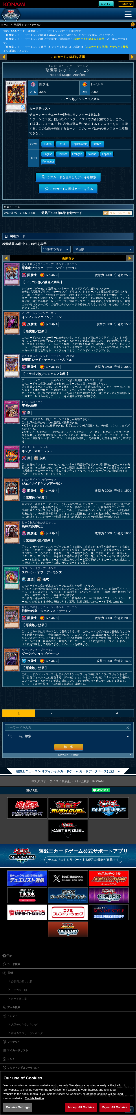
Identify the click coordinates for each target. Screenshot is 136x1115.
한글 (62, 143)
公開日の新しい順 (21, 981)
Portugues (48, 161)
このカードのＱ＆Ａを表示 (88, 38)
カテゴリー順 (19, 990)
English (47, 154)
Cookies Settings (18, 1107)
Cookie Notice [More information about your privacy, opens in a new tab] (34, 1098)
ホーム (4, 24)
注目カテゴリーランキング (27, 1033)
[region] (68, 1093)
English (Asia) (80, 143)
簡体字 (97, 143)
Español (107, 154)
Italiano (92, 154)
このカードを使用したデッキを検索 (107, 46)
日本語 (48, 143)
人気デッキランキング (24, 1024)
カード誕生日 (19, 998)
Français (77, 154)
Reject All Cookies (114, 1107)
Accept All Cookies (81, 1107)
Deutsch (62, 154)
